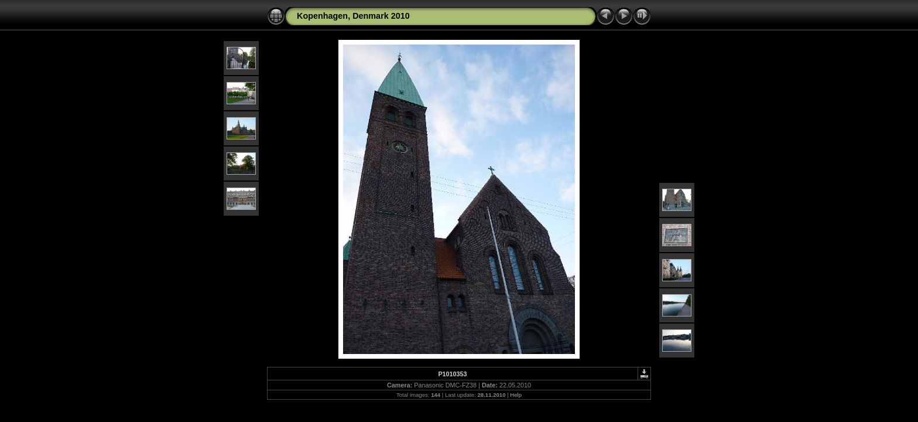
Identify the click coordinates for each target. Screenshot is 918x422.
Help (516, 395)
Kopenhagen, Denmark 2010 (353, 16)
